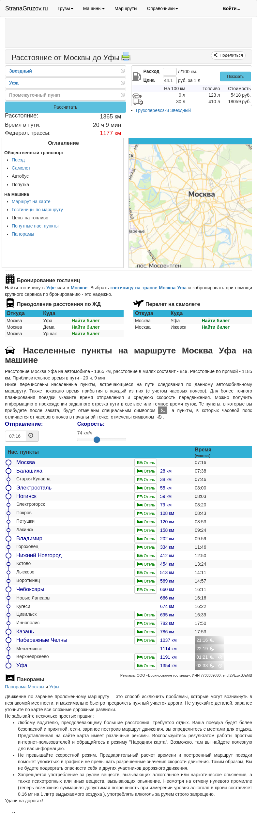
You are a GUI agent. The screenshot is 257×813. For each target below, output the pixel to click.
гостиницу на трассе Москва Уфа (149, 287)
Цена (149, 80)
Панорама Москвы (24, 686)
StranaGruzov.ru (26, 8)
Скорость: (91, 424)
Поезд (18, 159)
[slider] (97, 439)
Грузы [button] (65, 8)
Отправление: (24, 424)
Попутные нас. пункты (35, 225)
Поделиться (231, 55)
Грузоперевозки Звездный (163, 110)
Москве (79, 287)
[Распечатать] (126, 58)
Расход (151, 71)
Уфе (51, 287)
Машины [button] (94, 8)
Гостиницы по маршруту (37, 209)
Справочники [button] (162, 8)
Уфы (54, 686)
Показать (235, 76)
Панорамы (23, 234)
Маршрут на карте (31, 201)
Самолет (21, 168)
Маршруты (125, 8)
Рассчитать (65, 107)
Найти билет (86, 320)
